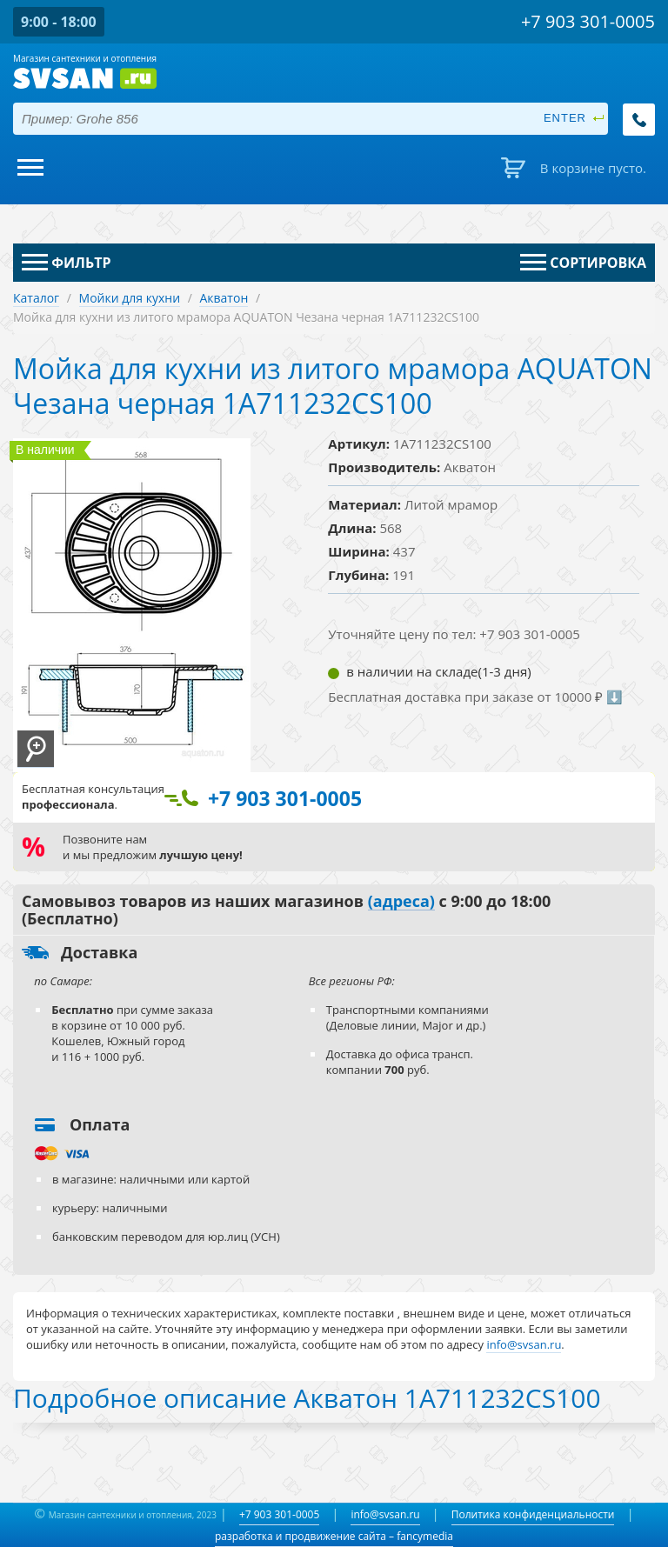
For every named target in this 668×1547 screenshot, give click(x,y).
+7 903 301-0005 (279, 1514)
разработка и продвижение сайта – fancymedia (334, 1536)
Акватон (223, 298)
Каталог (36, 298)
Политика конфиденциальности (533, 1514)
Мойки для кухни (129, 298)
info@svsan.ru (385, 1514)
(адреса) (401, 901)
